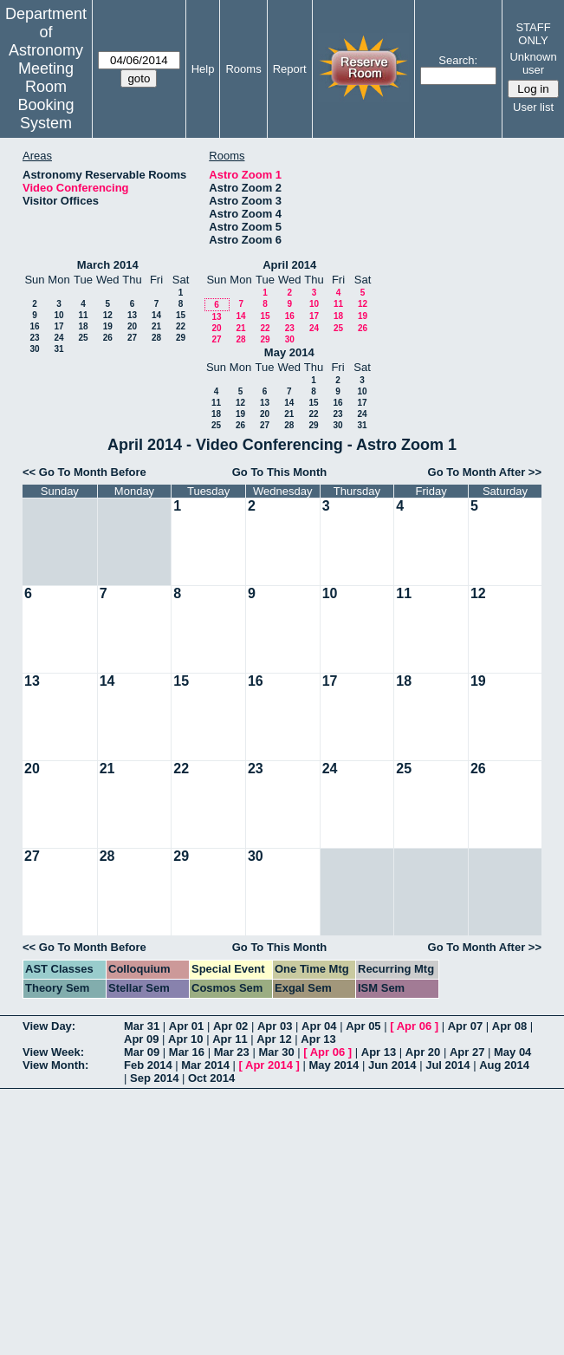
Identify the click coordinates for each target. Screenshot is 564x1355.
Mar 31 (141, 1026)
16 (34, 326)
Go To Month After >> (484, 472)
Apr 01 (186, 1026)
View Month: (55, 1065)
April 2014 (289, 264)
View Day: (49, 1026)
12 (108, 315)
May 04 (512, 1052)
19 (108, 326)
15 (180, 315)
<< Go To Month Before (84, 472)
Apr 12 (273, 1039)
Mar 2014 (205, 1065)
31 (58, 349)
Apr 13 (318, 1039)
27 (132, 337)
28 (156, 337)
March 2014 (108, 264)
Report (290, 68)
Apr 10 (185, 1039)
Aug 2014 (504, 1065)
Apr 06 (414, 1026)
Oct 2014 (211, 1078)
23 (34, 337)
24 (58, 337)
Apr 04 (318, 1026)
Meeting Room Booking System (45, 96)
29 (180, 337)
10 (58, 315)
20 (132, 326)
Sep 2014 (154, 1078)
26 (108, 337)
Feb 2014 (148, 1065)
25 (83, 337)
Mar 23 (232, 1052)
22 (180, 326)
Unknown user (532, 63)
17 (58, 326)
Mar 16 (186, 1052)
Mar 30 (276, 1052)
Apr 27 (467, 1052)
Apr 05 (363, 1026)
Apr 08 (509, 1026)
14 (156, 315)
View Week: (53, 1052)
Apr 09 (141, 1039)
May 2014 (289, 352)
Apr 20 (422, 1052)
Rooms (243, 68)
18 (83, 326)
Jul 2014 (447, 1065)
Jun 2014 (392, 1065)
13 (132, 315)
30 (34, 349)
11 (83, 315)
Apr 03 (274, 1026)
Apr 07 (465, 1026)
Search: (457, 60)
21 (156, 326)
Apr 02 (230, 1026)
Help (203, 68)
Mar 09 (141, 1052)
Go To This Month (279, 472)
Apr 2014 (269, 1065)
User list (533, 107)
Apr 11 (229, 1039)
